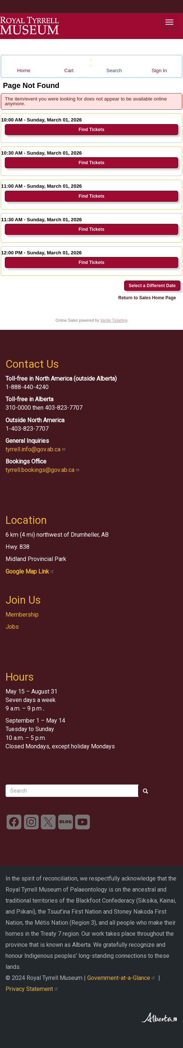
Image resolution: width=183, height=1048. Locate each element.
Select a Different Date (152, 285)
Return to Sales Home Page (147, 297)
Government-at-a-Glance (122, 977)
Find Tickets (92, 129)
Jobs (12, 626)
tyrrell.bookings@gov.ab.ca (43, 469)
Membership (22, 614)
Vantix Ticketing (113, 320)
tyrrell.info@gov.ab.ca (36, 449)
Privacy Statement (33, 988)
